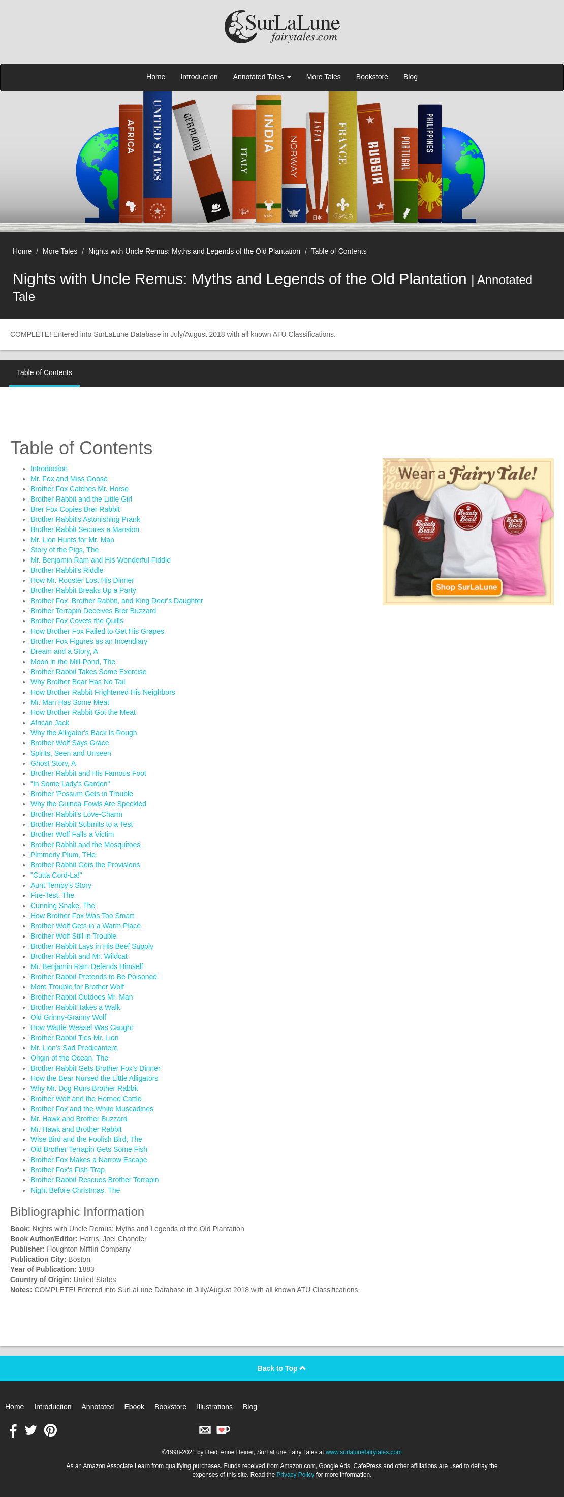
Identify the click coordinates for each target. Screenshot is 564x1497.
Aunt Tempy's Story (60, 885)
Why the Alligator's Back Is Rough (83, 733)
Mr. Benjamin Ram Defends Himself (86, 966)
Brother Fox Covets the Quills (76, 621)
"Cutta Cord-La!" (56, 875)
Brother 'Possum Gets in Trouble (81, 794)
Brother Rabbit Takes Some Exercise (88, 672)
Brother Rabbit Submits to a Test (81, 824)
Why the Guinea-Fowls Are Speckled (88, 804)
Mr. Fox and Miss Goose (69, 479)
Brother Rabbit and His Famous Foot (88, 773)
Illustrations (215, 1406)
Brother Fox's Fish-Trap (67, 1170)
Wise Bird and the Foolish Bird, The (86, 1139)
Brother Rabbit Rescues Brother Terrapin (94, 1180)
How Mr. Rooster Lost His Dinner (82, 580)
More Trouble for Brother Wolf (77, 987)
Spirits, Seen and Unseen (70, 753)
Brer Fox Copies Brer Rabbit (75, 509)
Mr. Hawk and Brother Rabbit (76, 1129)
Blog (410, 77)
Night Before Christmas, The (75, 1190)
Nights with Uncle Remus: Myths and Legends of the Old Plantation (194, 251)
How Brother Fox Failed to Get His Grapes (97, 631)
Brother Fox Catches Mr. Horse (79, 489)
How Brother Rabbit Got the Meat (83, 712)
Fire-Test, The (52, 895)
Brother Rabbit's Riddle (67, 570)
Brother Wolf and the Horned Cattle (85, 1099)
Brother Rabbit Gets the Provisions (85, 865)
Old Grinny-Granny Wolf (68, 1017)
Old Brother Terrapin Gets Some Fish (88, 1149)
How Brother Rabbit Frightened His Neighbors (102, 692)
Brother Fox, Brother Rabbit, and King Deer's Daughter (116, 601)
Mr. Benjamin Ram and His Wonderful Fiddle (100, 560)
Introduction (198, 77)
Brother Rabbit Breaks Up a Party (83, 590)
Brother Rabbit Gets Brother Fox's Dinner (95, 1068)
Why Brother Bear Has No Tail (77, 682)
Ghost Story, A (53, 763)
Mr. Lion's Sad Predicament (73, 1048)
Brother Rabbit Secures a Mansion (84, 529)
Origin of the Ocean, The (69, 1058)
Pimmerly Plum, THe (63, 855)
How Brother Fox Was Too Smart (82, 916)
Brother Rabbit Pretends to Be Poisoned (93, 977)
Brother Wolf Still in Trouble (73, 936)
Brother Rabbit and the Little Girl (81, 499)
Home (155, 77)
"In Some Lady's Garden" (70, 783)
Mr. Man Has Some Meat (69, 702)
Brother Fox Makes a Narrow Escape (88, 1160)
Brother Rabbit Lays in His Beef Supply (91, 946)
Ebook (134, 1406)
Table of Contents (339, 251)
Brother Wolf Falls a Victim (72, 834)
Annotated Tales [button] (262, 77)
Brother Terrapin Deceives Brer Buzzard (93, 611)
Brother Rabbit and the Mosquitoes (85, 844)
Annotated (98, 1406)
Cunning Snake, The (62, 905)
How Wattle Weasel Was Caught (81, 1027)
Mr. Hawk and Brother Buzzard (79, 1119)
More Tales (323, 77)
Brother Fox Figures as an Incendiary (88, 641)
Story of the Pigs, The (64, 550)
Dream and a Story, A (64, 651)
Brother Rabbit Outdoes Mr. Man (81, 997)
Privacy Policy (295, 1474)
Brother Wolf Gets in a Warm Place (85, 926)
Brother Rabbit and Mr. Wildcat (79, 956)
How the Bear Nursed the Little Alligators (94, 1078)
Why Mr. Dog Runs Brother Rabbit (84, 1088)
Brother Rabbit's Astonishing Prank (85, 519)
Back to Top (282, 1368)
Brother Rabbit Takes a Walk (75, 1007)
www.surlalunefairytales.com (364, 1452)
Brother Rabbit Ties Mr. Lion (74, 1038)
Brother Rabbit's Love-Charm (76, 814)
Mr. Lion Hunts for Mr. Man (72, 540)
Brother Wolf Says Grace (69, 743)
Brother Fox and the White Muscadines (91, 1109)
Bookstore (372, 77)
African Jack (49, 723)
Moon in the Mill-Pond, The (72, 662)
